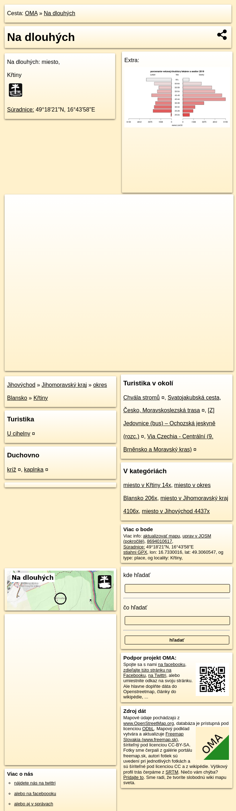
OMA (31, 13)
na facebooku (171, 664)
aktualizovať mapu (161, 536)
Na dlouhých (59, 13)
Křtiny (41, 398)
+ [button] (16, 206)
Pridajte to (133, 777)
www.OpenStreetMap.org (148, 723)
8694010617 (159, 541)
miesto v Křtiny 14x (147, 485)
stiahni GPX (135, 552)
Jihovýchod (21, 385)
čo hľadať (135, 608)
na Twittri (157, 675)
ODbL (148, 728)
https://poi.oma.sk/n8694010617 (202, 365)
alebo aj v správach (33, 803)
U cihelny (18, 434)
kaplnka (33, 470)
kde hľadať (137, 575)
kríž (11, 470)
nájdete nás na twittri (34, 783)
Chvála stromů (141, 398)
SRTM (172, 772)
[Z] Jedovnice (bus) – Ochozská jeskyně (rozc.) (169, 423)
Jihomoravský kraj (64, 385)
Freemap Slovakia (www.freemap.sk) (153, 736)
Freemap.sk (148, 365)
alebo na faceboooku (35, 793)
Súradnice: (20, 110)
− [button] (16, 217)
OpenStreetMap (111, 365)
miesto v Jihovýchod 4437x (176, 511)
